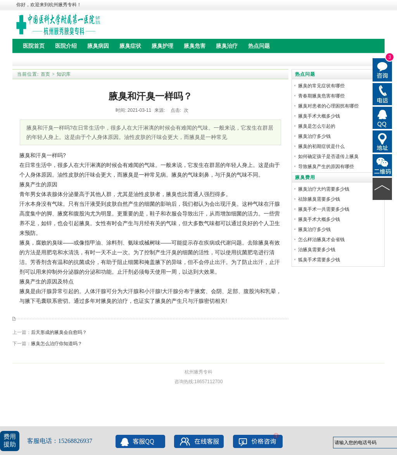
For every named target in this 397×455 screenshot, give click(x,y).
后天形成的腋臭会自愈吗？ (59, 332)
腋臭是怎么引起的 (316, 126)
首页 (45, 74)
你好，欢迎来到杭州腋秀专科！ (48, 4)
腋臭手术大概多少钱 (319, 116)
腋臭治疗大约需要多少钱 (323, 189)
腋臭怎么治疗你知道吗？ (56, 343)
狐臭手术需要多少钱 (319, 259)
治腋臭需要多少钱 (316, 249)
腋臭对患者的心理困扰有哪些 (328, 106)
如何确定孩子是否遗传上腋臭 (328, 156)
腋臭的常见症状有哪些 (321, 86)
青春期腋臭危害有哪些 (321, 96)
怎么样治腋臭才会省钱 (321, 239)
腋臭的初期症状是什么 (321, 146)
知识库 (64, 74)
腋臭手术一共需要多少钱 (323, 209)
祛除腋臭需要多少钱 (319, 199)
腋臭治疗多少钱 (314, 136)
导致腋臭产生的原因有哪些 (326, 166)
